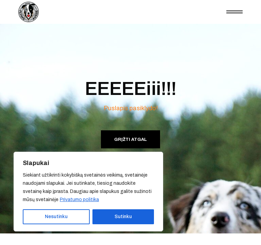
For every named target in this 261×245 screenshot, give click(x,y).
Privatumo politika (79, 199)
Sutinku (123, 216)
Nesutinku (56, 216)
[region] (88, 191)
